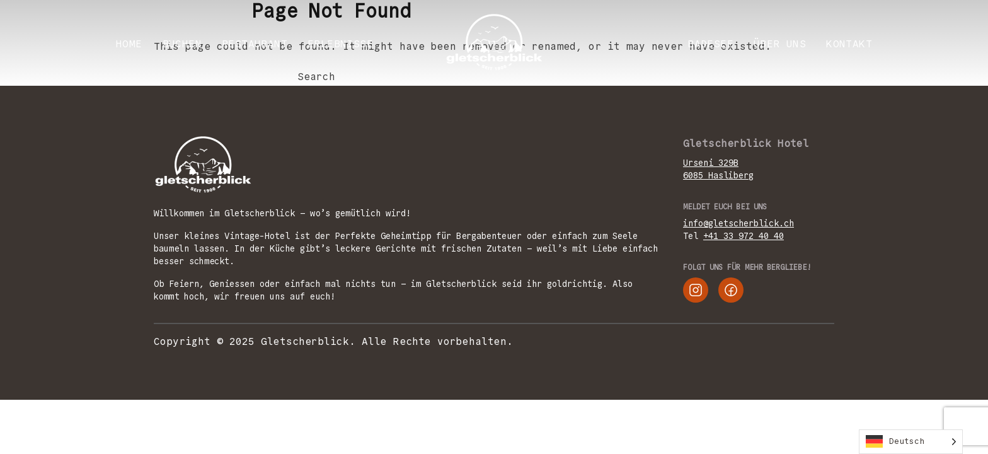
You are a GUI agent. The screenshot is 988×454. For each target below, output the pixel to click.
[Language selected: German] (911, 441)
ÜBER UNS (780, 43)
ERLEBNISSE (340, 43)
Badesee (710, 43)
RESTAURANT (254, 43)
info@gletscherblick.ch (738, 223)
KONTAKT (849, 43)
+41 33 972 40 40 (743, 236)
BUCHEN (182, 43)
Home (129, 43)
